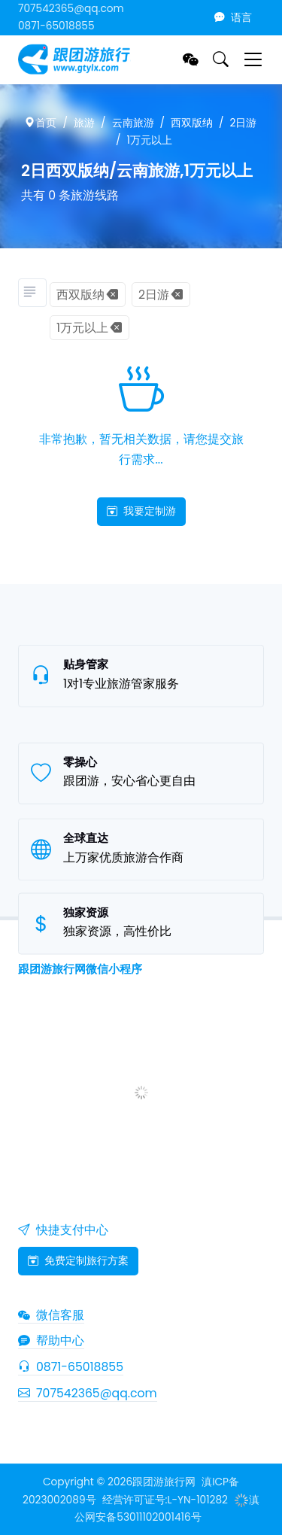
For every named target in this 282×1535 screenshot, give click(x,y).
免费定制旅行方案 (78, 1260)
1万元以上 (149, 140)
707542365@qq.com (71, 9)
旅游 (84, 123)
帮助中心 (51, 1340)
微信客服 (51, 1315)
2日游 (243, 123)
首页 (40, 123)
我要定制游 (141, 510)
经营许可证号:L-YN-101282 (165, 1500)
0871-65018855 (56, 26)
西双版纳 (192, 123)
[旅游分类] (32, 292)
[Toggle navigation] (253, 59)
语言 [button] (233, 18)
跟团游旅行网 (164, 1482)
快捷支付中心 (63, 1230)
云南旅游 (133, 123)
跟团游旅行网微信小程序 (80, 969)
